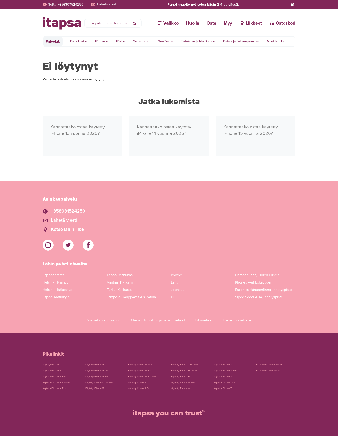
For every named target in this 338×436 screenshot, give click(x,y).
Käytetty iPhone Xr (180, 388)
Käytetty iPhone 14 (52, 370)
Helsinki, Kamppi (56, 282)
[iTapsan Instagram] (48, 245)
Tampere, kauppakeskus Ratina (131, 297)
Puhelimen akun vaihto (268, 370)
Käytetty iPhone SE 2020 (184, 370)
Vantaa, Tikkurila (120, 282)
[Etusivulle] (62, 23)
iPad (119, 41)
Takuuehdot (204, 320)
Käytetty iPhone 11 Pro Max (184, 365)
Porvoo (176, 275)
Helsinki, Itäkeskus (57, 290)
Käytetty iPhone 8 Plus (225, 370)
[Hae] (134, 23)
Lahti (175, 282)
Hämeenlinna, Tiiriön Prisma (257, 275)
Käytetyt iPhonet (51, 365)
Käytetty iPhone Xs (180, 376)
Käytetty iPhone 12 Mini (140, 365)
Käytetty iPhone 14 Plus (55, 388)
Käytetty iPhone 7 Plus (225, 382)
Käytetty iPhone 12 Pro (139, 370)
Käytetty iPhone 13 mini (97, 370)
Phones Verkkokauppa (253, 282)
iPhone (100, 41)
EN (293, 4)
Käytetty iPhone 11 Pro (139, 388)
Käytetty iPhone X (223, 365)
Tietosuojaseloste (237, 320)
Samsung (139, 41)
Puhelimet (77, 41)
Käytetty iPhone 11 (137, 382)
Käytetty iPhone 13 (94, 365)
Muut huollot (275, 41)
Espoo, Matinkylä (56, 297)
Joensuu (177, 290)
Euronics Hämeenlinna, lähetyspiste (263, 290)
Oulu (175, 297)
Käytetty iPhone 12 (94, 388)
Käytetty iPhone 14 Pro (54, 376)
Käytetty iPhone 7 (223, 388)
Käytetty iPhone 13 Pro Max (99, 382)
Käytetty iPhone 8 (223, 376)
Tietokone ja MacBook (196, 41)
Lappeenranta (53, 275)
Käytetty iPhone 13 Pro (96, 376)
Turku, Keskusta (119, 290)
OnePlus (164, 41)
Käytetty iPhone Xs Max (183, 382)
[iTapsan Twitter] (68, 245)
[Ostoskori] (282, 23)
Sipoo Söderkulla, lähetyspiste (259, 297)
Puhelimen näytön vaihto (269, 365)
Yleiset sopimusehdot (104, 320)
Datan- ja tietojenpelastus (241, 41)
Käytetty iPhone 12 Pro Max (142, 376)
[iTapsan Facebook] (88, 245)
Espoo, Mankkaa (120, 275)
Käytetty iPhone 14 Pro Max (56, 382)
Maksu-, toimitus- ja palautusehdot (158, 320)
